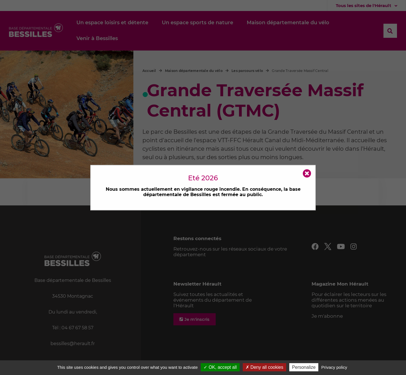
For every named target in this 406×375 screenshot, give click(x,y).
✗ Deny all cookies (264, 367)
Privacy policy (334, 367)
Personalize (304, 367)
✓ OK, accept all (220, 367)
